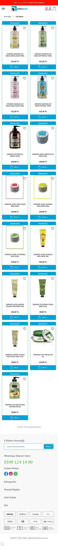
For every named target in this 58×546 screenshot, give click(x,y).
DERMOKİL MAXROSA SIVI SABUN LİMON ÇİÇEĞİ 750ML (15, 55)
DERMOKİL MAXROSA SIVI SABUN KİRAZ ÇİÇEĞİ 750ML (15, 105)
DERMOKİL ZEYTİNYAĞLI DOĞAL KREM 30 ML (43, 305)
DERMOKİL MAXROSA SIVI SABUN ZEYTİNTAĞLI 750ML (43, 55)
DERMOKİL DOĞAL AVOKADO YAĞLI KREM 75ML (43, 255)
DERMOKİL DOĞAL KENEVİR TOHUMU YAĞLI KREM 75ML (15, 305)
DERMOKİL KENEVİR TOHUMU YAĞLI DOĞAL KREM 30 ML (15, 356)
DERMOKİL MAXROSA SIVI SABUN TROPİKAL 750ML (43, 105)
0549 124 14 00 (18, 462)
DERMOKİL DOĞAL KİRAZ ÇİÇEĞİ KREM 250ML (14, 205)
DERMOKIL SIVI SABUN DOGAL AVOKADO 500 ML (15, 406)
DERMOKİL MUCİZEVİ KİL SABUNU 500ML (15, 155)
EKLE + (15, 66)
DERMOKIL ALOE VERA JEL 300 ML (43, 356)
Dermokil (15, 23)
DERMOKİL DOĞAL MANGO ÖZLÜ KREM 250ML (43, 155)
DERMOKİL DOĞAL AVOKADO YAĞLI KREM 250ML (43, 205)
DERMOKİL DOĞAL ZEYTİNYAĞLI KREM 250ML (15, 255)
